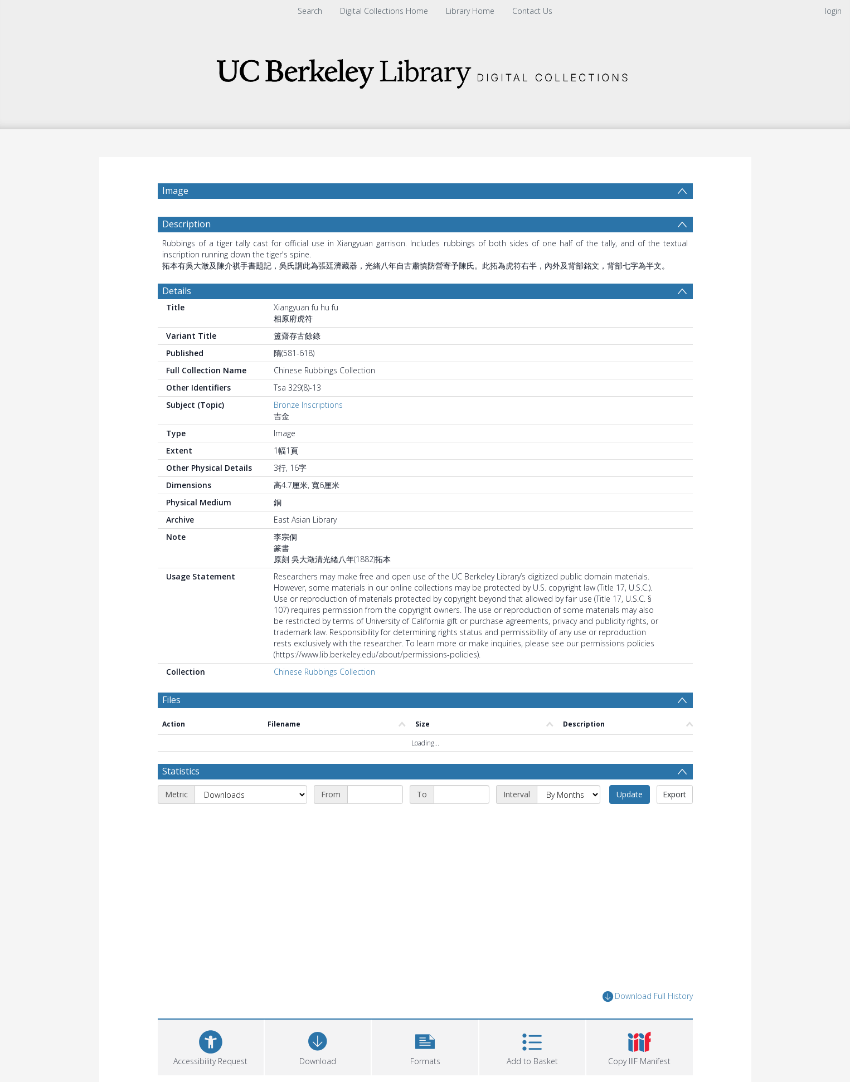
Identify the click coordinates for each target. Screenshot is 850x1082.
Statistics (181, 771)
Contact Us (532, 11)
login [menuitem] (833, 11)
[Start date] (375, 794)
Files (171, 700)
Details (176, 291)
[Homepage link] (425, 70)
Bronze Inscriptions (308, 404)
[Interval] (568, 794)
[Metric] (251, 794)
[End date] (461, 794)
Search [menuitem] (310, 11)
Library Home (470, 11)
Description (186, 224)
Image (175, 190)
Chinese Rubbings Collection (324, 671)
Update (629, 794)
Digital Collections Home (384, 11)
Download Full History (648, 996)
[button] (425, 1046)
